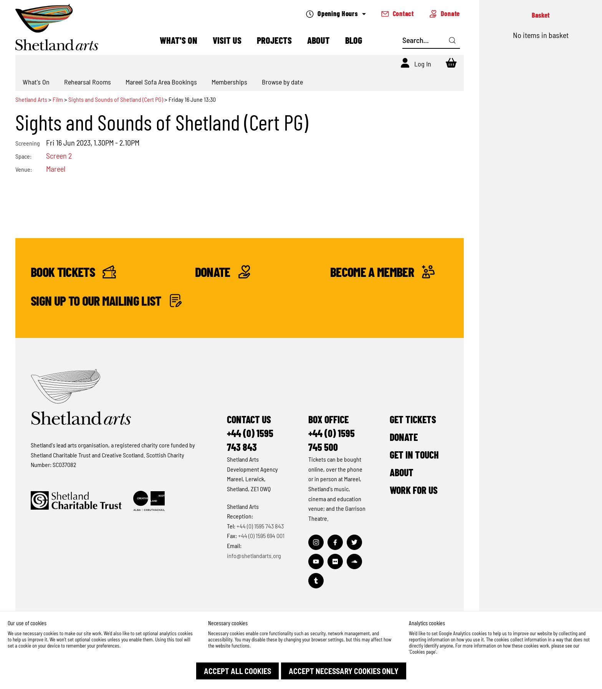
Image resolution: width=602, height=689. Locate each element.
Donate (444, 13)
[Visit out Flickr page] (335, 561)
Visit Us (227, 40)
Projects (274, 40)
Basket (540, 15)
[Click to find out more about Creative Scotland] (149, 501)
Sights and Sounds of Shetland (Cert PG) (115, 99)
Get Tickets (413, 419)
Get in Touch (414, 454)
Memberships (229, 82)
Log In (422, 64)
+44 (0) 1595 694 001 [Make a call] (261, 535)
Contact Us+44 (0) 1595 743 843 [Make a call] (250, 433)
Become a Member (382, 271)
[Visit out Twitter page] (354, 542)
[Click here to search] (452, 40)
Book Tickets (73, 271)
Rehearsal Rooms (87, 82)
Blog (353, 40)
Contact (397, 13)
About (318, 40)
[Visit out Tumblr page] (316, 580)
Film (57, 99)
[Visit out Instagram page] (316, 542)
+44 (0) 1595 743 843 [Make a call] (260, 526)
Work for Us (414, 490)
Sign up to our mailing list (106, 300)
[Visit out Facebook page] (335, 542)
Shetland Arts (31, 99)
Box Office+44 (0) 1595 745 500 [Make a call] (331, 433)
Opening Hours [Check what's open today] (336, 13)
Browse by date (282, 82)
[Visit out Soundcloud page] (354, 561)
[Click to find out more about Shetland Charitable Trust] (76, 501)
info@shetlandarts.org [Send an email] (254, 555)
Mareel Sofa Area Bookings (161, 82)
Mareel (55, 168)
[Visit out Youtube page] (316, 561)
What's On (178, 40)
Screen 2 (59, 155)
